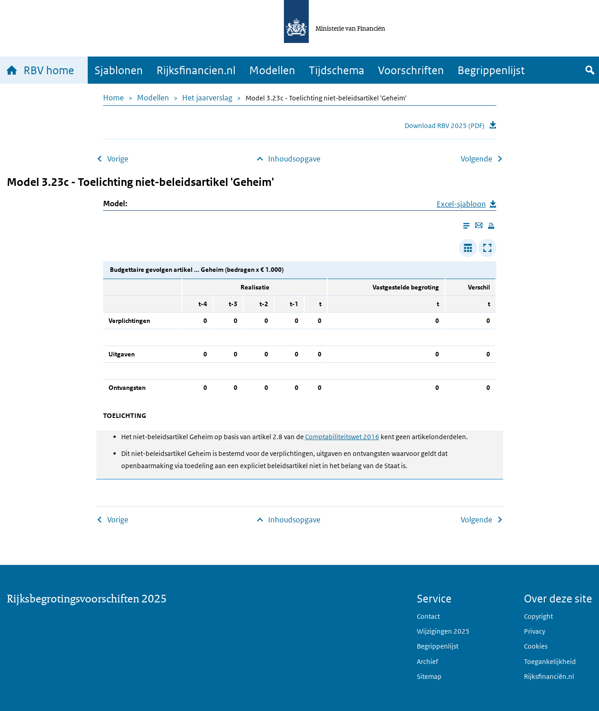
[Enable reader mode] (466, 226)
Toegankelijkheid (550, 661)
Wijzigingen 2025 (443, 631)
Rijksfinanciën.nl (549, 676)
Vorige (117, 159)
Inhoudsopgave (294, 159)
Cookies (535, 646)
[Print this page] (491, 226)
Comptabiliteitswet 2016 (342, 436)
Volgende (476, 159)
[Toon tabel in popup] (487, 248)
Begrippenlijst (491, 69)
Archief (427, 661)
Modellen (272, 69)
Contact (428, 616)
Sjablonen (118, 69)
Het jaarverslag (207, 98)
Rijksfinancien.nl (196, 69)
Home (113, 98)
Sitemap (429, 676)
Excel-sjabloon (461, 204)
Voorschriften (411, 69)
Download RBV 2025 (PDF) (445, 125)
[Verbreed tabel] (468, 248)
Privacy (534, 631)
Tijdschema (336, 69)
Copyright (538, 616)
